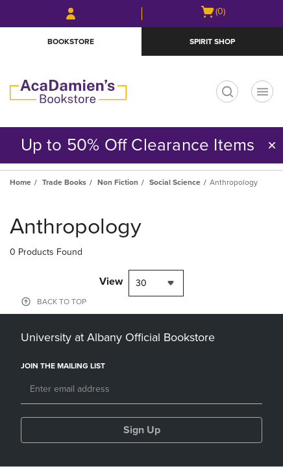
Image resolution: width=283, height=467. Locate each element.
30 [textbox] (141, 283)
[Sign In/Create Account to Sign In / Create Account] (71, 13)
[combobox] (156, 283)
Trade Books (64, 182)
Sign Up (141, 430)
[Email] (141, 390)
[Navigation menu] (262, 91)
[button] (271, 145)
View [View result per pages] (111, 281)
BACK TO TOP (61, 301)
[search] (227, 91)
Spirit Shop (212, 41)
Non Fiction (117, 182)
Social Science (175, 182)
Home (20, 182)
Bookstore (70, 41)
